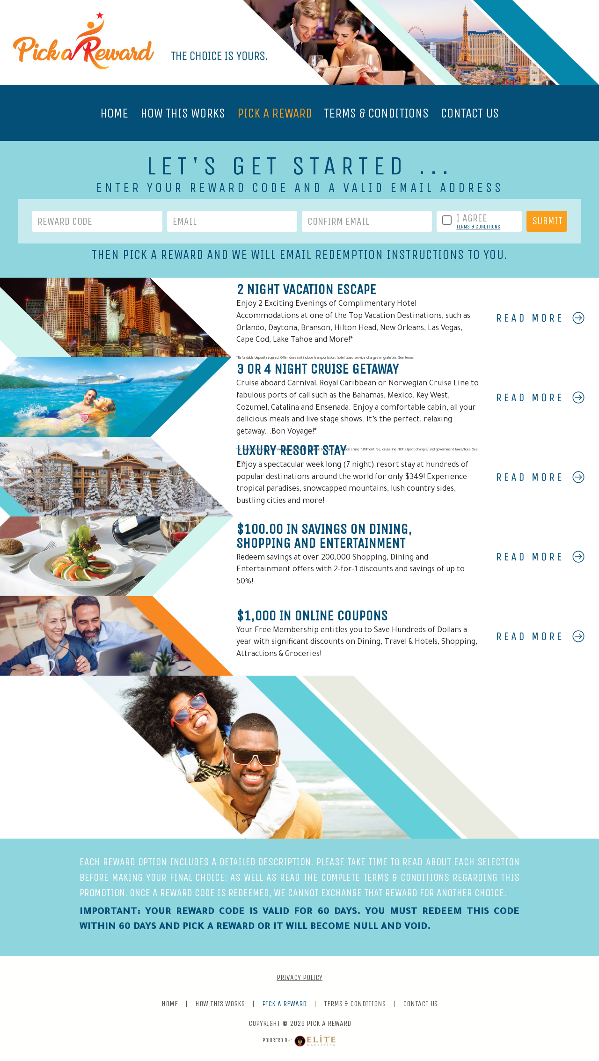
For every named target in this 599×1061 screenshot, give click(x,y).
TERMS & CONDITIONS (376, 113)
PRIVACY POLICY (299, 977)
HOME (114, 113)
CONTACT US (470, 113)
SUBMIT (547, 221)
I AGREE (471, 218)
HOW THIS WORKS (182, 113)
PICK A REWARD (274, 113)
